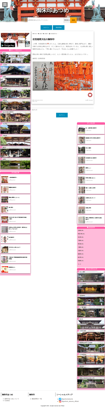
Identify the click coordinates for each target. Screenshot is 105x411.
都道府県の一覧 (37, 399)
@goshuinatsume (66, 399)
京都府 (45, 33)
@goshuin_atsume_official (69, 401)
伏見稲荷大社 (53, 33)
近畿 (40, 33)
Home (35, 33)
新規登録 (59, 27)
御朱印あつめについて (12, 399)
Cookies (7, 400)
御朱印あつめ (52, 10)
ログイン (46, 27)
